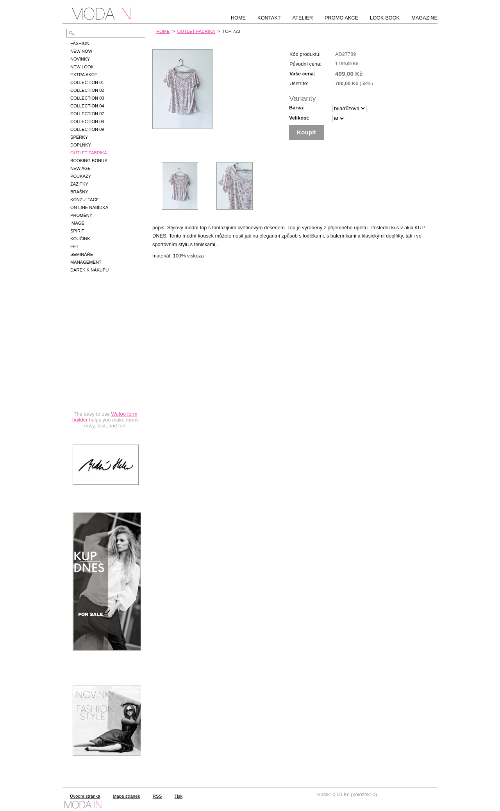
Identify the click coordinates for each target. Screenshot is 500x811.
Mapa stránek (126, 796)
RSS (157, 796)
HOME (163, 31)
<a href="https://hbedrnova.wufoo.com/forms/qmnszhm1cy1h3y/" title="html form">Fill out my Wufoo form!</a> (105, 360)
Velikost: (299, 118)
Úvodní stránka (85, 796)
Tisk (179, 796)
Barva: (297, 108)
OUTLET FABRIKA (196, 31)
